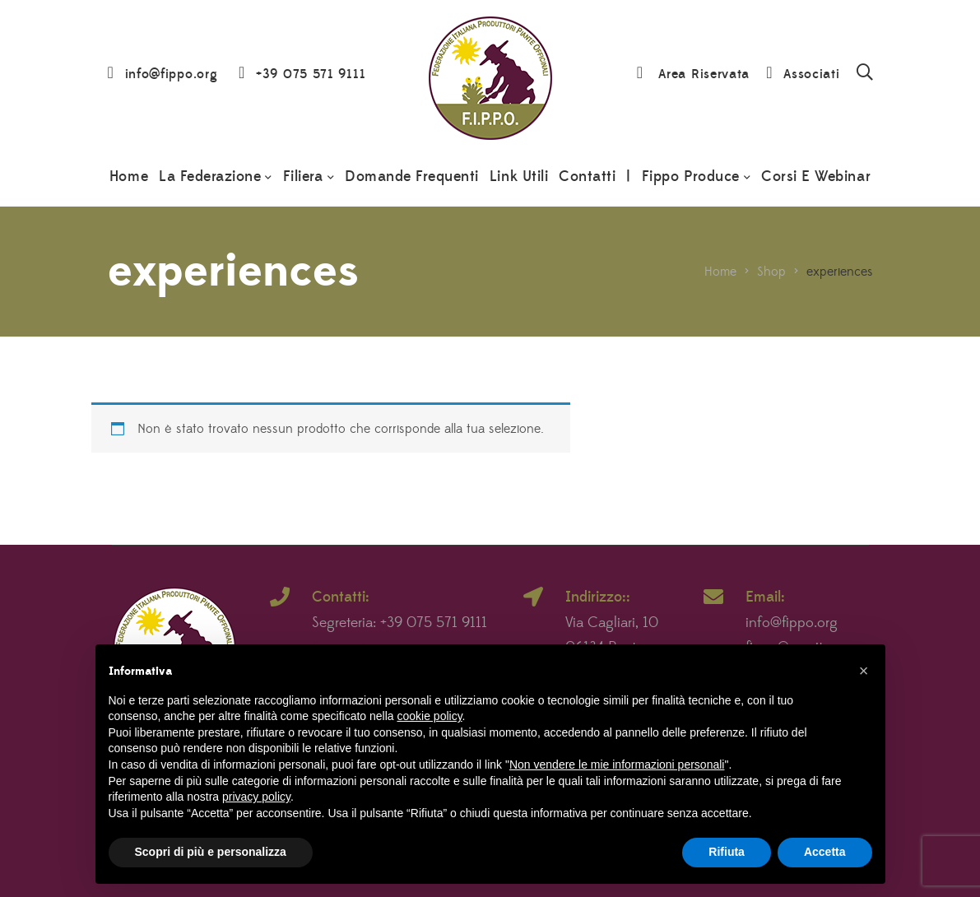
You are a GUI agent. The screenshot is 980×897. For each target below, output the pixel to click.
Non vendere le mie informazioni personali (616, 764)
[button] (864, 671)
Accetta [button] (825, 851)
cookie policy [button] (429, 716)
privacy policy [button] (256, 796)
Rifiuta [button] (726, 851)
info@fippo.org (171, 74)
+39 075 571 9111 (310, 74)
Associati (811, 74)
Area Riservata (704, 74)
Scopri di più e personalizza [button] (210, 851)
